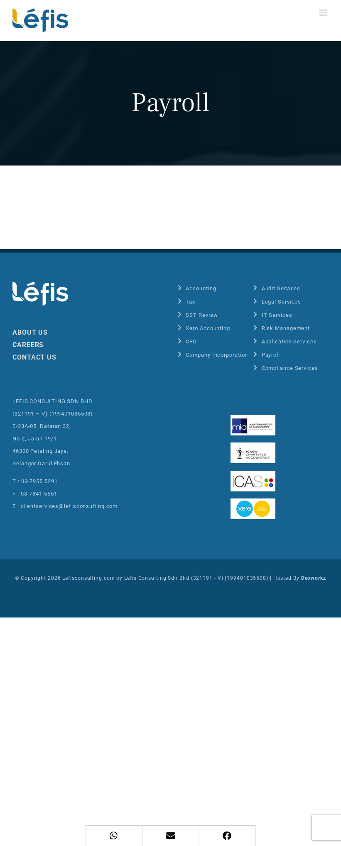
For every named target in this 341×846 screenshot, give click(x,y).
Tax (190, 302)
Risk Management (286, 328)
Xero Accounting (208, 328)
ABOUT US (30, 332)
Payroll (271, 355)
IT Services (277, 315)
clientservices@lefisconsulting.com (69, 506)
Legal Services (282, 302)
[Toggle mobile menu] (324, 12)
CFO (191, 341)
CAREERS (28, 345)
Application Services (289, 341)
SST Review (202, 315)
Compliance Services (290, 368)
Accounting (201, 288)
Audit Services (281, 288)
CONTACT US (34, 357)
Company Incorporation (217, 355)
